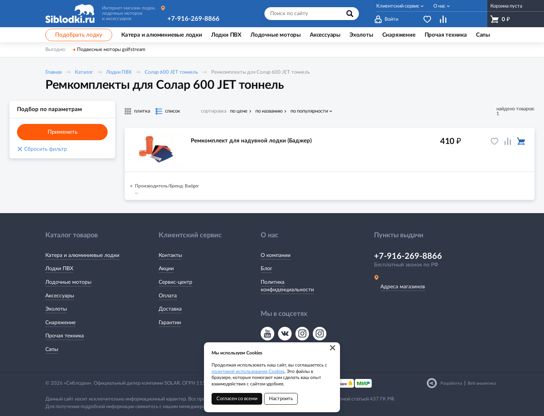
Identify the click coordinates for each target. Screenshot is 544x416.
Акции (166, 268)
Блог (266, 268)
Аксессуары (59, 295)
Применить (62, 132)
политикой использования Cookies (248, 371)
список (172, 111)
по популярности (309, 111)
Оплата (168, 295)
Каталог (84, 72)
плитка (142, 111)
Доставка (170, 309)
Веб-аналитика (482, 383)
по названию (269, 111)
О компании (276, 255)
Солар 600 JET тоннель (171, 72)
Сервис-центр (175, 282)
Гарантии (170, 322)
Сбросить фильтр (42, 149)
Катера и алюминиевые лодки (82, 255)
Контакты (170, 255)
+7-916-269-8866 (193, 18)
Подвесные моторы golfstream (111, 49)
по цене (238, 111)
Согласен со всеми (236, 398)
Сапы (51, 349)
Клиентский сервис (397, 6)
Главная (53, 72)
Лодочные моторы (68, 282)
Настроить (281, 398)
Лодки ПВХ (118, 72)
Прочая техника (64, 336)
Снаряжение (60, 322)
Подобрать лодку (78, 35)
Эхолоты (56, 309)
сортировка (213, 111)
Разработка (451, 383)
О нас (439, 6)
